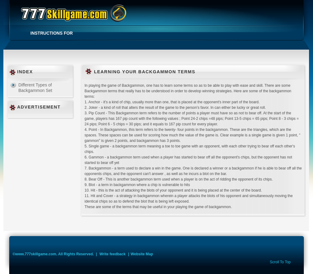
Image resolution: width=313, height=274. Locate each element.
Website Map (142, 254)
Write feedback (113, 254)
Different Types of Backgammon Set (35, 87)
